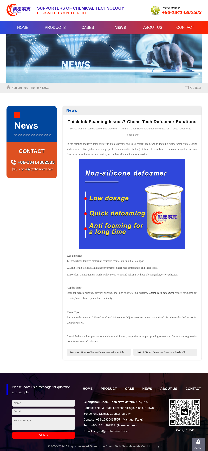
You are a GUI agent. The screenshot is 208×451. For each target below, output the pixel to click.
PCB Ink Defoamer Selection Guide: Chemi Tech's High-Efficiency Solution (166, 352)
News (120, 27)
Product (109, 388)
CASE (129, 388)
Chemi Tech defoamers (161, 292)
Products (55, 27)
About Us (152, 27)
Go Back (196, 87)
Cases (87, 27)
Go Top (198, 448)
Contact (185, 27)
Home (22, 27)
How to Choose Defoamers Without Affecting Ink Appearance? (104, 352)
